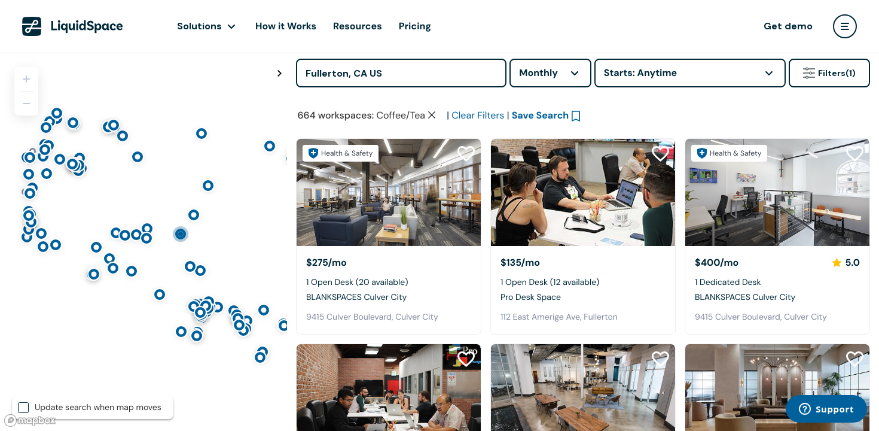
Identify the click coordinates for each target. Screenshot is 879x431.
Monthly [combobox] (538, 72)
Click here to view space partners (672, 140)
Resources (357, 26)
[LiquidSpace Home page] (72, 26)
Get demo (788, 26)
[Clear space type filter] (431, 202)
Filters (829, 73)
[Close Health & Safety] (854, 115)
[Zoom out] (26, 104)
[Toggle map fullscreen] (279, 74)
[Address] (401, 73)
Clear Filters (477, 202)
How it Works (285, 26)
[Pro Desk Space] (583, 279)
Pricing (415, 26)
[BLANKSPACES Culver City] (389, 279)
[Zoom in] (26, 79)
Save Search (540, 202)
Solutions (199, 26)
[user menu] (845, 26)
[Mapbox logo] (30, 420)
